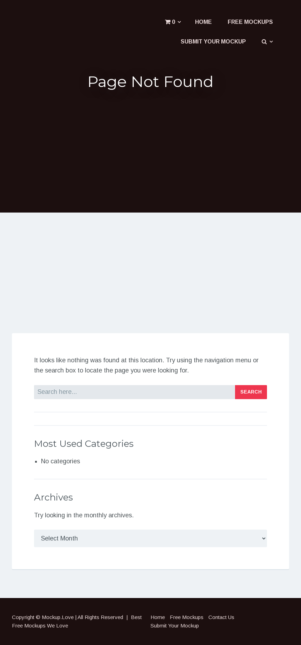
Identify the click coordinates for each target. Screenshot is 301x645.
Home (203, 22)
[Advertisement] (150, 150)
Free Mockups (250, 22)
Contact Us (221, 617)
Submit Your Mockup (213, 42)
